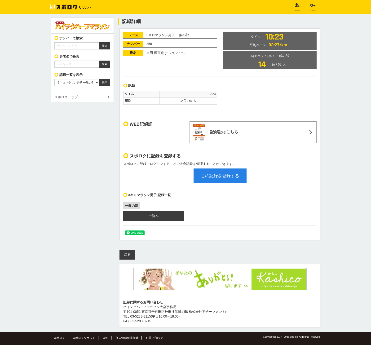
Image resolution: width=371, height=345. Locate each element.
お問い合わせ (154, 338)
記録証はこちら (215, 132)
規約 (105, 338)
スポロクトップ (66, 97)
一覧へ (154, 216)
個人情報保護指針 (127, 338)
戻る (127, 255)
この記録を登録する (220, 175)
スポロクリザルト (83, 338)
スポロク (59, 338)
